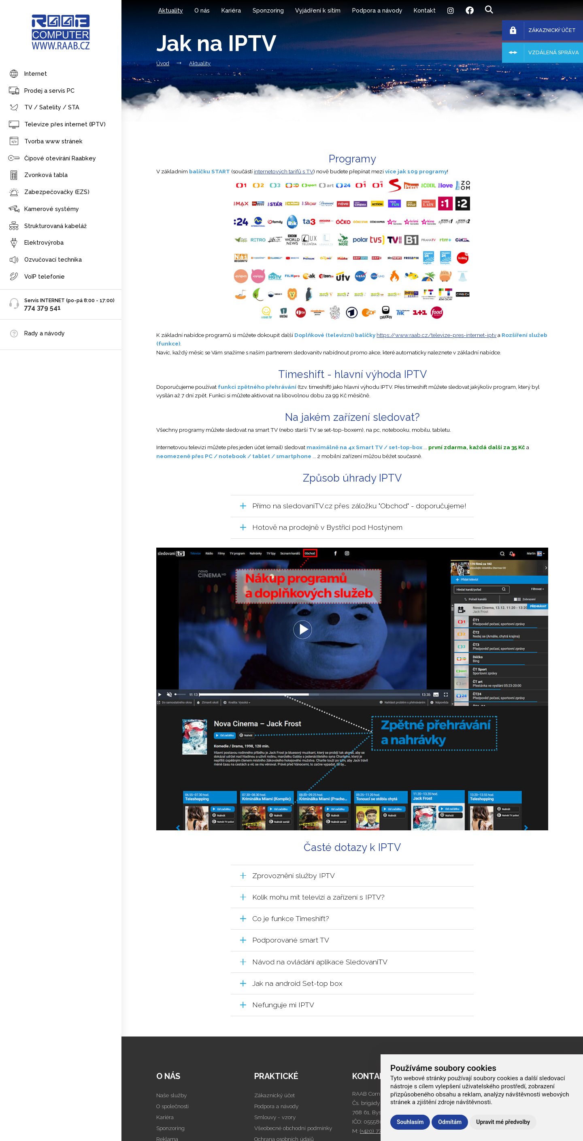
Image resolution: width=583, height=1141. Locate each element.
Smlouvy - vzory (275, 1117)
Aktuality (170, 10)
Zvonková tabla (38, 175)
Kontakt (425, 10)
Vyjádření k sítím (317, 10)
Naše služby (171, 1095)
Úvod (162, 63)
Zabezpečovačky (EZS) (48, 192)
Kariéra (231, 10)
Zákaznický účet (274, 1095)
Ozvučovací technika (45, 260)
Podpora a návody (377, 10)
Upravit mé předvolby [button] (503, 1122)
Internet (27, 74)
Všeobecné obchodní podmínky (293, 1128)
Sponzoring (268, 10)
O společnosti (172, 1106)
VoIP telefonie (36, 277)
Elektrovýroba (36, 243)
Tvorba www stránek (45, 141)
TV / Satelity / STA (43, 108)
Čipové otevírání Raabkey (52, 158)
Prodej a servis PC (41, 91)
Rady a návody (44, 333)
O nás (202, 10)
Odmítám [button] (450, 1122)
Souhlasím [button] (410, 1122)
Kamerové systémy (43, 209)
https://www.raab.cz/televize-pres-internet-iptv (436, 335)
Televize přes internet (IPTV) (57, 125)
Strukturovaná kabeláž (47, 226)
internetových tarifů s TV (283, 171)
